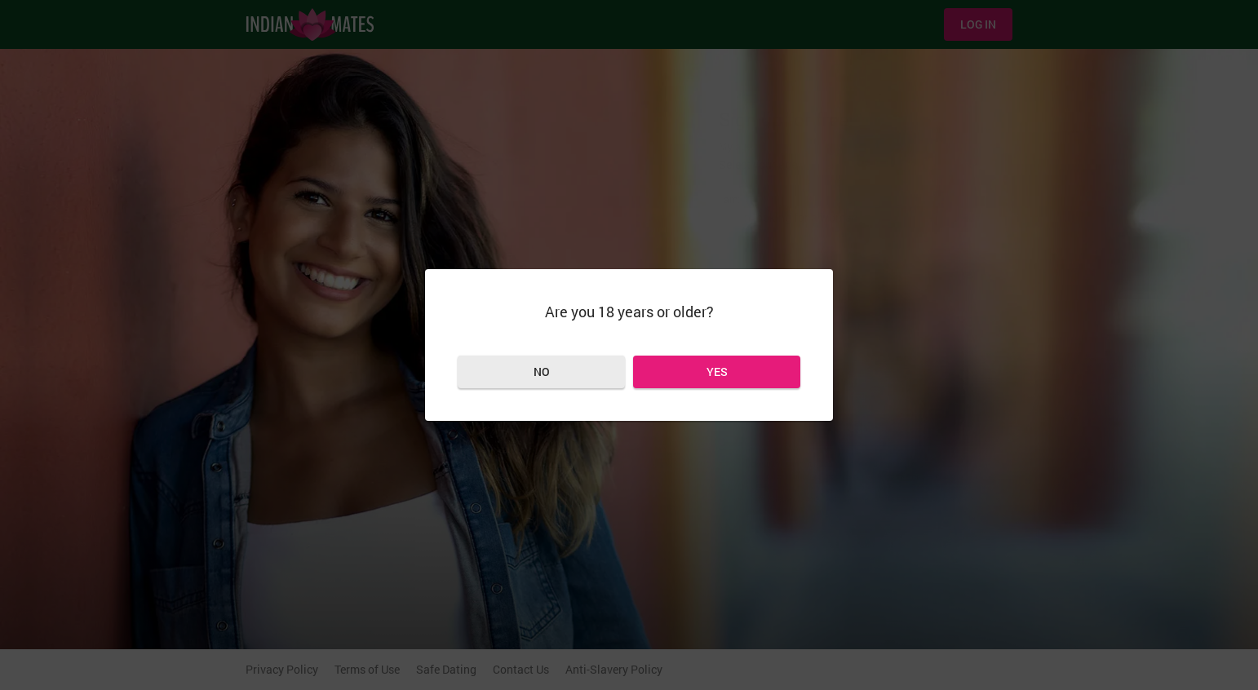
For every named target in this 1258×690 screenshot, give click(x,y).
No (542, 371)
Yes (717, 371)
